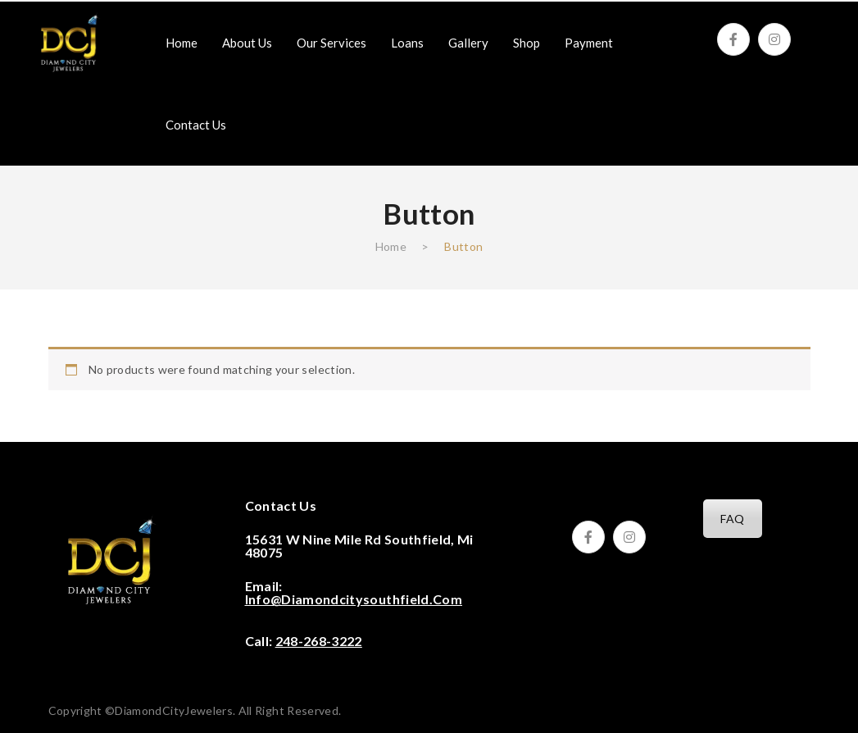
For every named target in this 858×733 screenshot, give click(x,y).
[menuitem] (181, 43)
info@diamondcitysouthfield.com (354, 599)
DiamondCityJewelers (174, 710)
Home (390, 246)
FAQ (732, 519)
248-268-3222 (318, 641)
